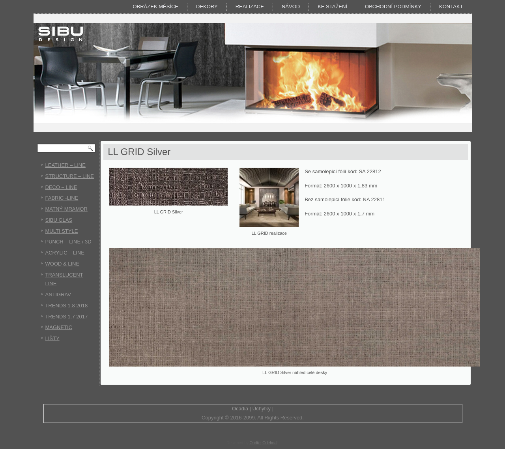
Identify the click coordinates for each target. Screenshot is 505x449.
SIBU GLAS (59, 220)
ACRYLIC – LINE (64, 253)
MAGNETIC (59, 327)
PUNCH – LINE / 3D (68, 242)
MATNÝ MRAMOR (66, 209)
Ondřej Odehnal (263, 443)
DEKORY (207, 6)
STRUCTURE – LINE (69, 176)
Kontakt (451, 6)
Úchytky (261, 409)
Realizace (250, 6)
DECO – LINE (61, 187)
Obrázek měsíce (155, 6)
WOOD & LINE (62, 264)
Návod (291, 6)
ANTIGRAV (58, 294)
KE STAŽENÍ (332, 6)
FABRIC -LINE (62, 198)
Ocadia (240, 409)
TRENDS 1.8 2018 (66, 306)
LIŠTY (52, 338)
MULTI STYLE (61, 231)
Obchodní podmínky (393, 6)
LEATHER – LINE (65, 165)
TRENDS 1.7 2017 (66, 317)
